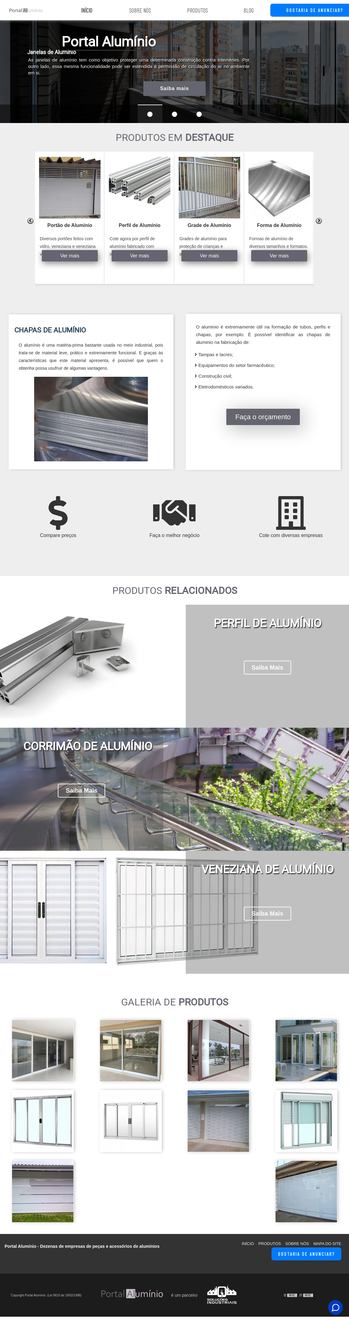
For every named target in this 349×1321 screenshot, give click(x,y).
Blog (249, 10)
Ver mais (69, 255)
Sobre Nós (140, 10)
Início (86, 10)
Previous (30, 221)
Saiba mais (174, 88)
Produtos (197, 10)
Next (319, 221)
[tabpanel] (70, 218)
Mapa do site (327, 1248)
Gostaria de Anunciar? (306, 1258)
